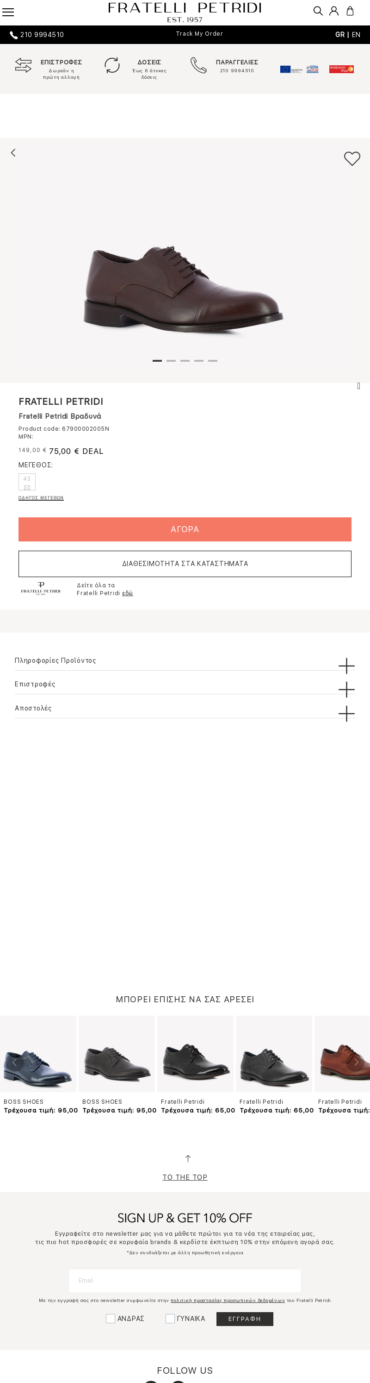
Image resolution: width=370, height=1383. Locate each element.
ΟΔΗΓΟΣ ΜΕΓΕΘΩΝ (41, 497)
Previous (15, 1062)
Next (355, 1062)
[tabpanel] (185, 258)
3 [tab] (185, 364)
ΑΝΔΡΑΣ (131, 1318)
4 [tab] (199, 364)
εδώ (127, 593)
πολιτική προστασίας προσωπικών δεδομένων (228, 1300)
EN (356, 34)
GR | (343, 34)
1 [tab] (157, 364)
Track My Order (199, 34)
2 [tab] (171, 364)
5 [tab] (212, 364)
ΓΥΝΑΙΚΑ (191, 1318)
